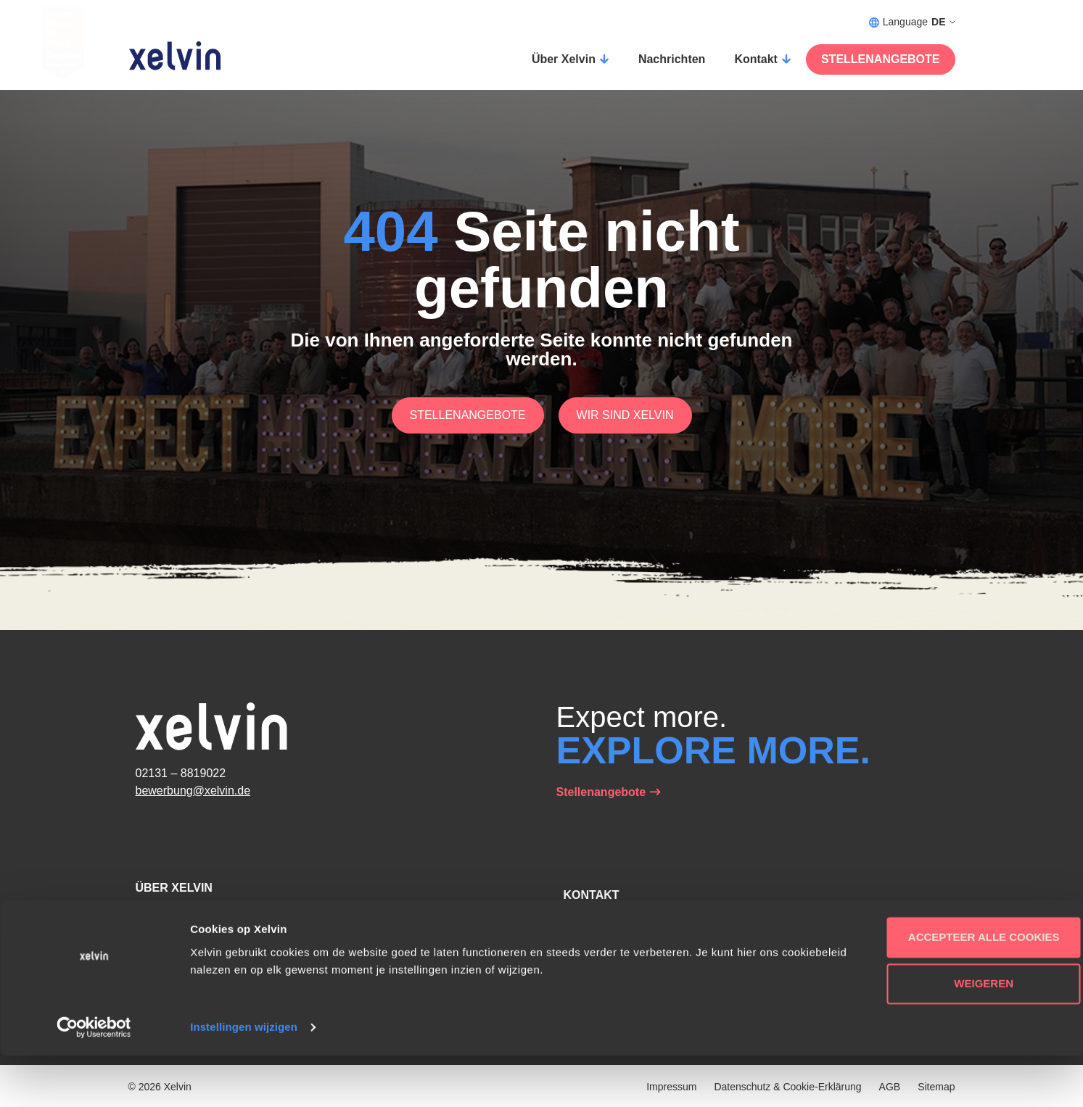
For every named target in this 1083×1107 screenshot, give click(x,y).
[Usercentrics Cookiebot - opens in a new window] (93, 1079)
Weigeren (962, 1035)
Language (912, 22)
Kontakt (756, 59)
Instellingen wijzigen (243, 1078)
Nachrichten (671, 59)
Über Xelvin (564, 59)
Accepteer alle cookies (962, 988)
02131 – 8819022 (181, 773)
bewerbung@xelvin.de (193, 790)
